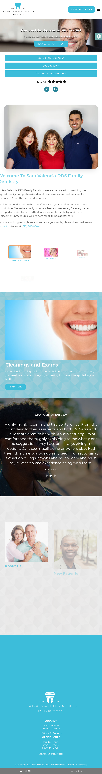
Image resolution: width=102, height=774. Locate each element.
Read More (15, 387)
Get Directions (51, 65)
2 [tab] (51, 476)
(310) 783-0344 (55, 733)
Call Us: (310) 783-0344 (51, 57)
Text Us (76, 771)
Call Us (25, 771)
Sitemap (70, 765)
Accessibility (81, 765)
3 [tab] (55, 476)
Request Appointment (51, 44)
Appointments (81, 9)
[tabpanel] (51, 447)
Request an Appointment (51, 73)
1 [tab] (47, 476)
